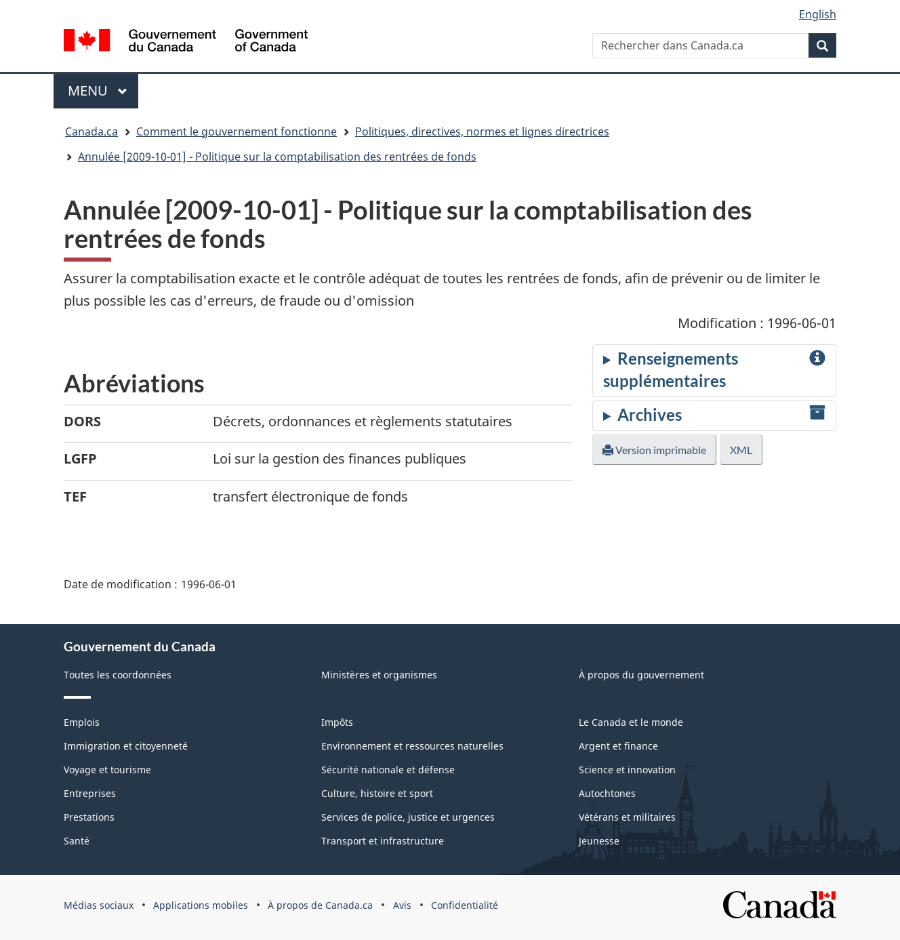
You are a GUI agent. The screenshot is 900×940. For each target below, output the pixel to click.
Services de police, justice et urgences (408, 817)
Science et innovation (627, 769)
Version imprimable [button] (654, 449)
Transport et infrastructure (382, 840)
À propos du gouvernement (641, 674)
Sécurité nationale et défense (388, 769)
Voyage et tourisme (107, 769)
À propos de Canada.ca (320, 905)
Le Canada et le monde (631, 722)
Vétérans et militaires (627, 817)
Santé (76, 840)
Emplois (82, 722)
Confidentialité (464, 905)
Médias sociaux (99, 905)
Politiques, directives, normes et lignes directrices (482, 131)
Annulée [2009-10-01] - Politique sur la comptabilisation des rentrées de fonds (277, 156)
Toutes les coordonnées (117, 674)
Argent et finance (618, 745)
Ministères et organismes (379, 674)
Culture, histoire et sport (377, 793)
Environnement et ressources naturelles (412, 745)
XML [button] (741, 449)
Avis (402, 905)
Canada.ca (91, 131)
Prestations (89, 817)
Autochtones (607, 793)
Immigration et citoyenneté (126, 745)
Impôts (337, 722)
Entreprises (90, 793)
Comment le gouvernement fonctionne (236, 131)
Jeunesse (599, 840)
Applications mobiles (200, 905)
